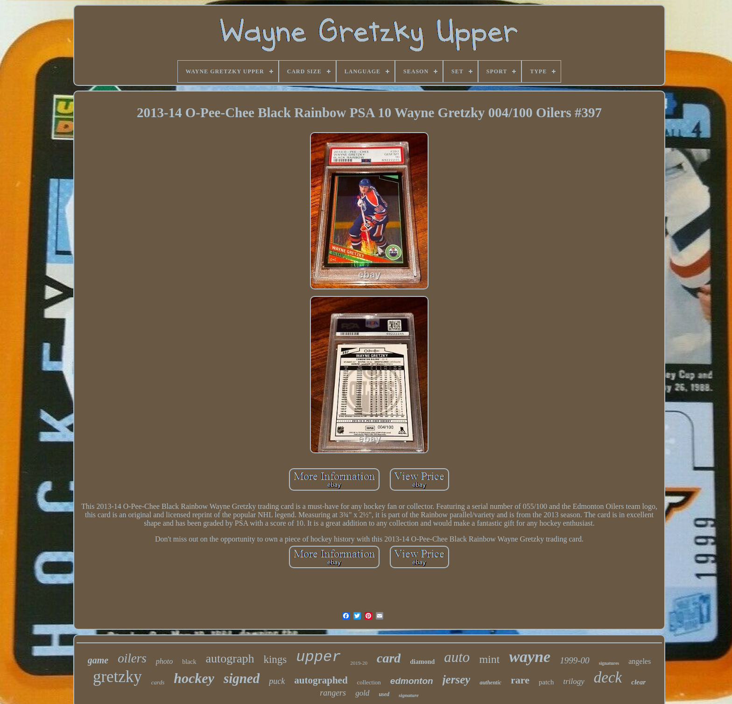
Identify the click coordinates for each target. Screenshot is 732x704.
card (389, 658)
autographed (320, 680)
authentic (490, 682)
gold (362, 693)
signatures (609, 663)
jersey (457, 679)
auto (457, 657)
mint (489, 659)
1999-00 (574, 660)
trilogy (573, 681)
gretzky (117, 677)
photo (164, 661)
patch (546, 682)
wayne (529, 656)
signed (242, 678)
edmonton (411, 681)
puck (277, 681)
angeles (639, 661)
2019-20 (358, 663)
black (189, 661)
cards (157, 682)
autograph (230, 658)
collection (369, 682)
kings (275, 659)
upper (318, 657)
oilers (132, 658)
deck (608, 677)
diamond (422, 661)
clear (638, 682)
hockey (194, 678)
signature (409, 695)
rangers (333, 692)
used (384, 694)
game (98, 660)
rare (520, 680)
